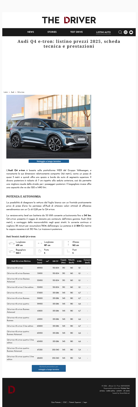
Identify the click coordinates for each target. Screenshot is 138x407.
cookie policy (110, 391)
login (85, 402)
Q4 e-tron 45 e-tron (14, 293)
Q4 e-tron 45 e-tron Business (18, 298)
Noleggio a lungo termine (49, 161)
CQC (65, 402)
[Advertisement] (69, 70)
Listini (6, 92)
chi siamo (126, 391)
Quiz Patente (56, 402)
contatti (119, 391)
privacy (102, 391)
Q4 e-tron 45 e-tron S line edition (20, 326)
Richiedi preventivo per (49, 368)
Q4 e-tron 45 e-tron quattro (18, 304)
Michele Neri (125, 388)
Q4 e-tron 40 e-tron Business (18, 273)
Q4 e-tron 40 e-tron (15, 268)
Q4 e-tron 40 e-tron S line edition (20, 287)
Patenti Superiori (75, 402)
